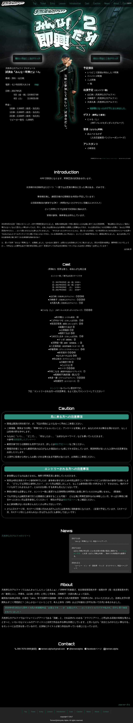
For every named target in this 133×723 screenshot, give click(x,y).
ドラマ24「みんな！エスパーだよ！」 (110, 158)
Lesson (62, 3)
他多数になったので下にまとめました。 (108, 108)
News (107, 3)
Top (34, 3)
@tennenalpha (76, 649)
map (37, 84)
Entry (52, 3)
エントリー (55, 388)
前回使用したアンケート (24, 439)
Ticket (43, 3)
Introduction (75, 3)
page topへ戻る (124, 705)
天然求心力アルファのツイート (16, 536)
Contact (126, 3)
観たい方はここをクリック (27, 58)
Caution (97, 3)
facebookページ (94, 649)
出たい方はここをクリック (105, 58)
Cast (87, 3)
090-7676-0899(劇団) (27, 649)
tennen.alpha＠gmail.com (53, 649)
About (116, 3)
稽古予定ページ (62, 444)
